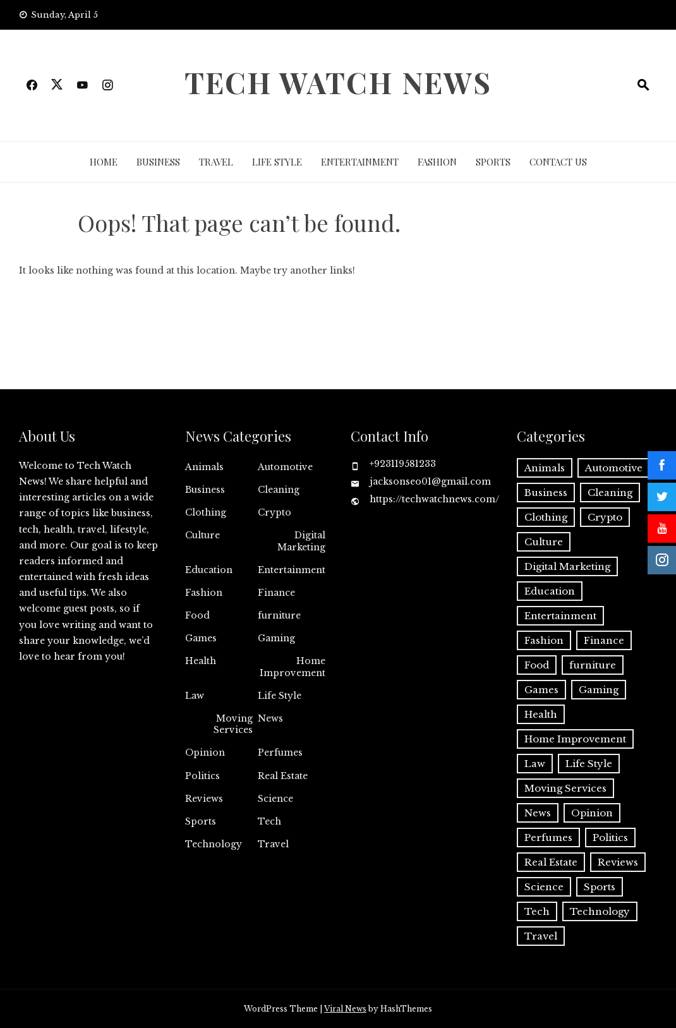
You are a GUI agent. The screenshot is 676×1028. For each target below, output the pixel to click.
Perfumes (280, 752)
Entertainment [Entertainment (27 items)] (560, 616)
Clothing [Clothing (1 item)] (545, 517)
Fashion (437, 161)
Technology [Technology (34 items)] (600, 911)
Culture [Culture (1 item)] (543, 542)
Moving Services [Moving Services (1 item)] (565, 788)
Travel (216, 161)
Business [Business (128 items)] (545, 493)
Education (208, 570)
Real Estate (283, 776)
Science (275, 798)
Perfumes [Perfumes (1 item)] (548, 837)
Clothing (205, 512)
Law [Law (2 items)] (534, 764)
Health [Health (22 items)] (540, 714)
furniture (279, 615)
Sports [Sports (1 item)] (599, 887)
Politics (202, 776)
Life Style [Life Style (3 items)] (588, 764)
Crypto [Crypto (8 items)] (605, 517)
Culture (202, 535)
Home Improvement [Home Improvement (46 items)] (575, 739)
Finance (276, 592)
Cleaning (278, 489)
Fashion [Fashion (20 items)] (544, 640)
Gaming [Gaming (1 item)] (599, 690)
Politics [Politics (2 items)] (610, 837)
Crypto (274, 512)
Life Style (277, 161)
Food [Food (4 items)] (536, 665)
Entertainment (360, 161)
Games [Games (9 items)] (541, 690)
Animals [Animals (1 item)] (544, 468)
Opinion (205, 752)
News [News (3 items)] (537, 813)
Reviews (204, 798)
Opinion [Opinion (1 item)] (592, 813)
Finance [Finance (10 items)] (604, 640)
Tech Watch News (338, 82)
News (270, 718)
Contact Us (558, 161)
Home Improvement (292, 666)
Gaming (276, 638)
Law (194, 695)
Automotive (285, 467)
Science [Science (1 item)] (544, 887)
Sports (493, 161)
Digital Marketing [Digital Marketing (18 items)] (567, 566)
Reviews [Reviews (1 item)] (618, 862)
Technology (213, 844)
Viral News (345, 1008)
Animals (204, 467)
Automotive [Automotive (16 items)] (614, 468)
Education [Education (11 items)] (549, 591)
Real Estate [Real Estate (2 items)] (550, 862)
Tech (269, 821)
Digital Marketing (301, 540)
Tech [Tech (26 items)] (537, 911)
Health (200, 661)
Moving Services (233, 724)
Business (158, 161)
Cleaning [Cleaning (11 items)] (610, 493)
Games (201, 638)
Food (197, 615)
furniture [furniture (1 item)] (592, 665)
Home (104, 161)
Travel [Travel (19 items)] (540, 936)
